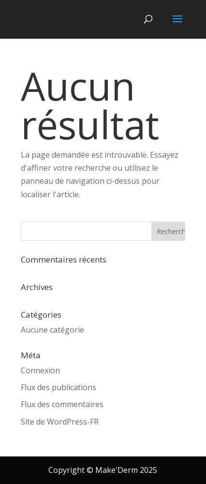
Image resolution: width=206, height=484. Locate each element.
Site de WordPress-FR (60, 421)
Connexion (40, 370)
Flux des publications (58, 387)
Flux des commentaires (62, 404)
